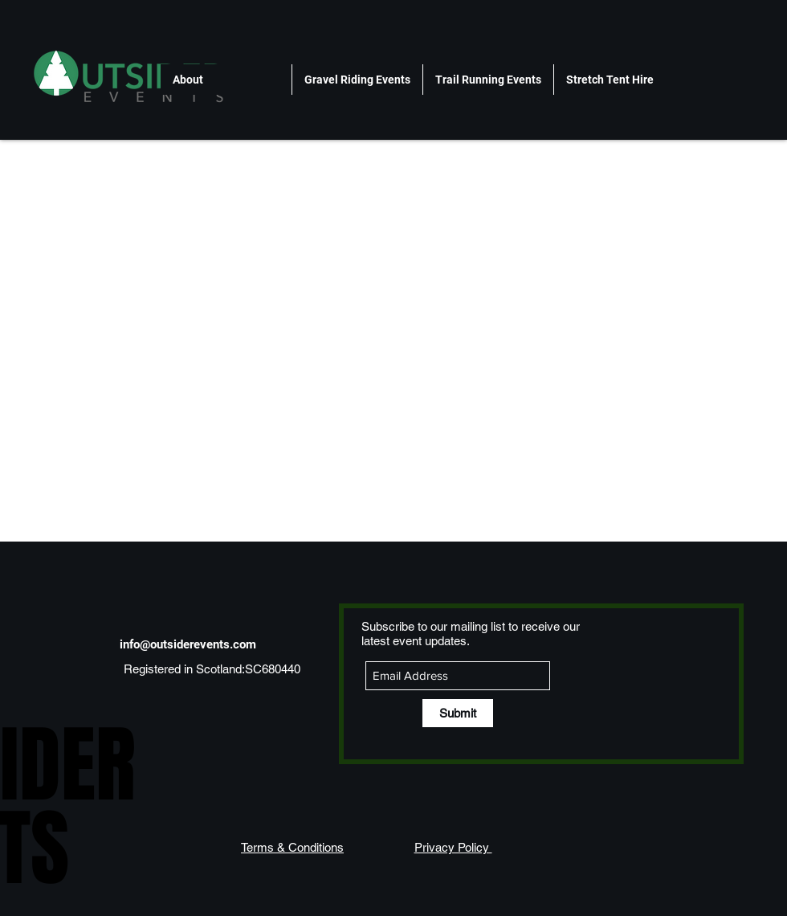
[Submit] (457, 713)
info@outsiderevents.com (188, 644)
